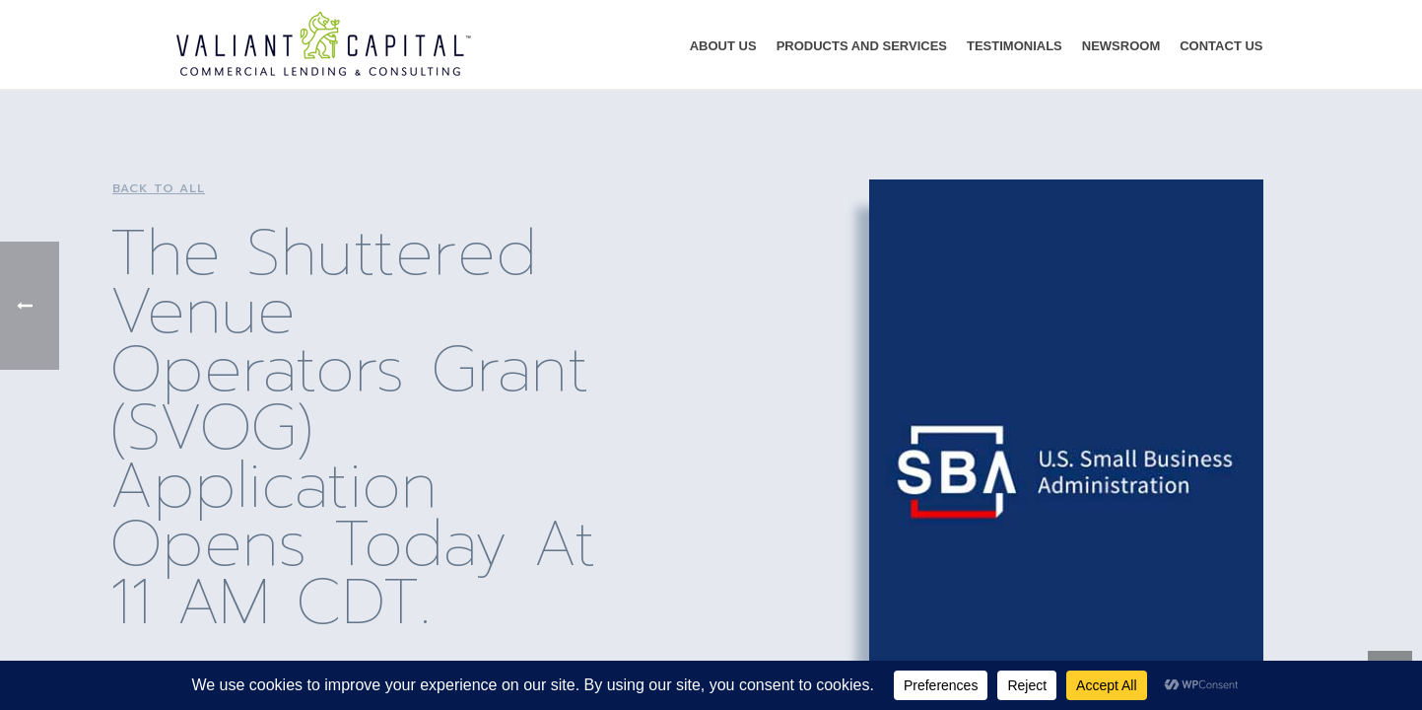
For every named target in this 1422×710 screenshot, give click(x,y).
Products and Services (862, 45)
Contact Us (1221, 45)
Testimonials (1014, 45)
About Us (723, 45)
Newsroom (1121, 45)
